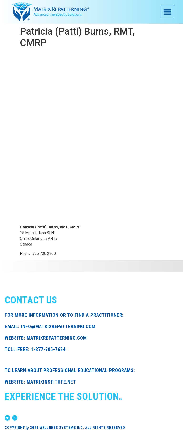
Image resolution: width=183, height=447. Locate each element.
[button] (167, 11)
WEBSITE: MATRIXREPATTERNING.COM (46, 338)
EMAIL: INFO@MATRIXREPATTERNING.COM (50, 326)
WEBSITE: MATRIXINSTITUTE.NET (40, 382)
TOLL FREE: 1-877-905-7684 (35, 349)
